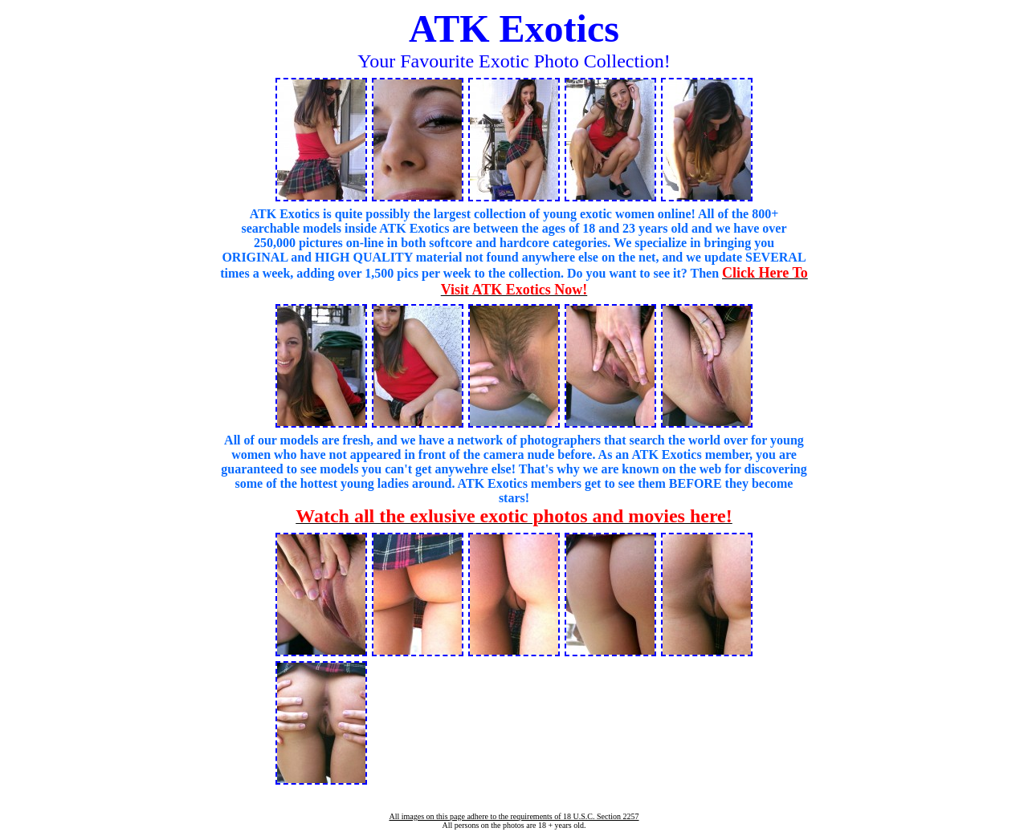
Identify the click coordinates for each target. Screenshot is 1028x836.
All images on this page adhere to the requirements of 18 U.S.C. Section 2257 (513, 816)
